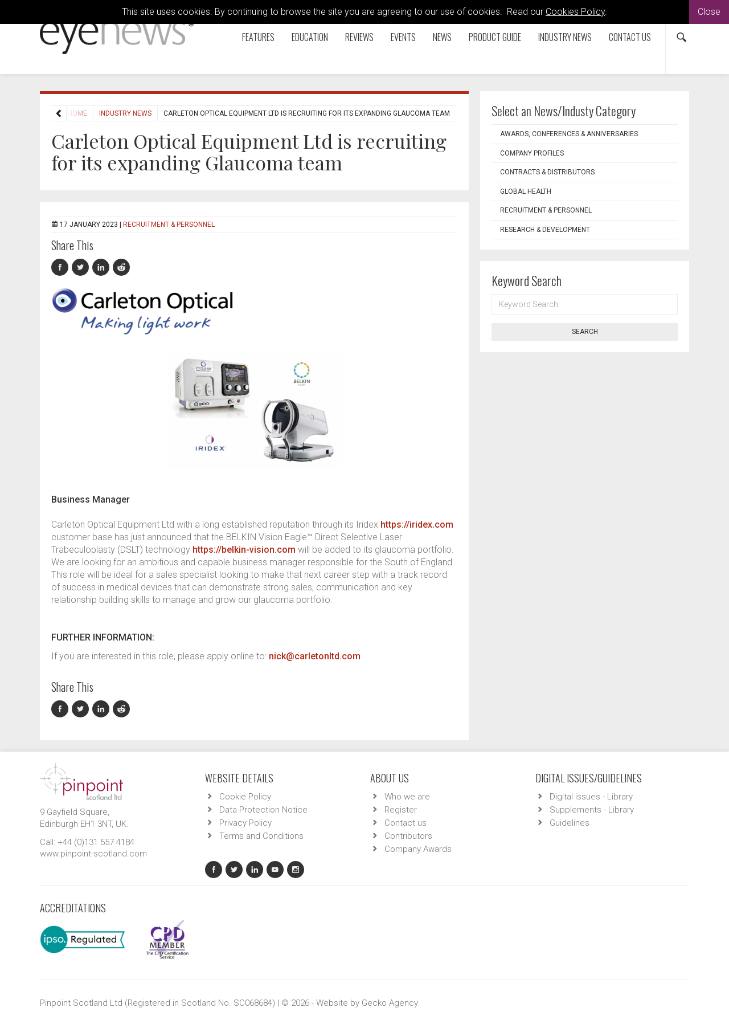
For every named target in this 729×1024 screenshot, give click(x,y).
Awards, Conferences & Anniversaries (569, 134)
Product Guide (495, 37)
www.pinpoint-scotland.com (93, 853)
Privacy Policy (245, 823)
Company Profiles (532, 153)
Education (310, 37)
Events (403, 37)
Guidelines (569, 823)
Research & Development (545, 230)
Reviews (359, 37)
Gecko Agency (390, 1003)
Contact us (630, 37)
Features (258, 37)
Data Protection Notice (263, 810)
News (442, 37)
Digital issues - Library (591, 797)
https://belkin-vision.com (244, 549)
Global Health (525, 191)
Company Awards (418, 849)
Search (585, 332)
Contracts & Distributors (547, 172)
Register (400, 810)
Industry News (565, 37)
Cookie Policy (245, 797)
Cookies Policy (575, 11)
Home (77, 113)
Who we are (407, 797)
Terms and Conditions (261, 836)
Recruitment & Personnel (169, 225)
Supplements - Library (592, 810)
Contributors (408, 836)
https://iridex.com (416, 524)
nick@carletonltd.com (315, 656)
